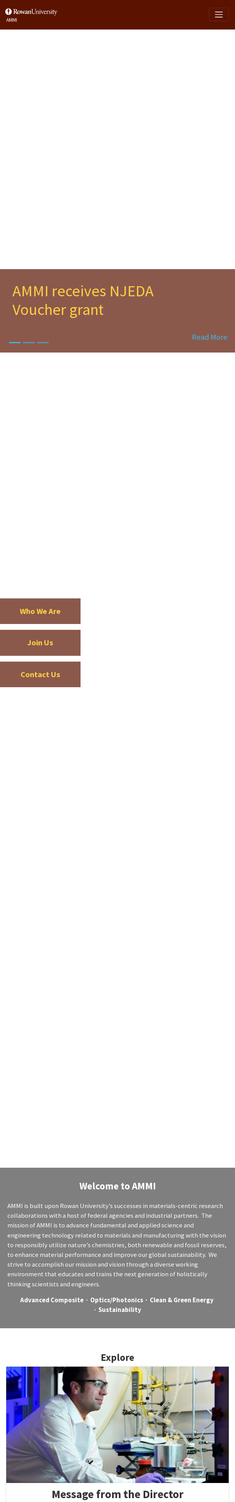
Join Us (40, 643)
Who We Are (40, 611)
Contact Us (40, 674)
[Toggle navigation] (219, 14)
